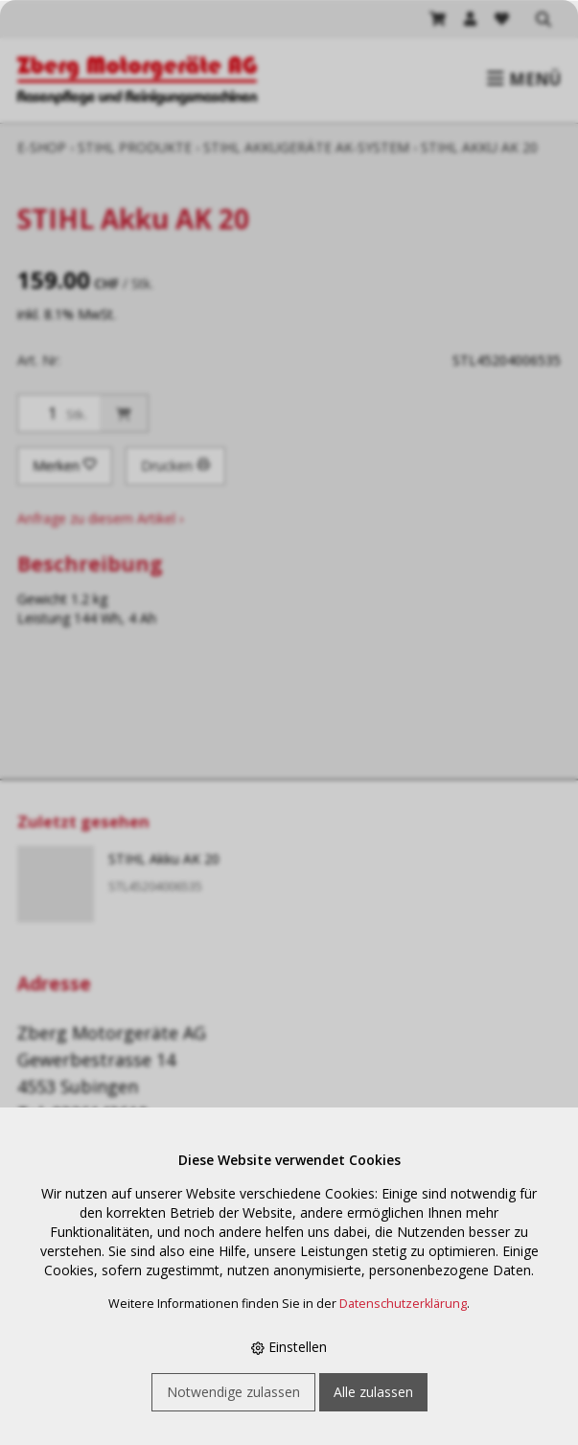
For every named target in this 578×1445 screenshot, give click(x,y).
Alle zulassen (373, 1392)
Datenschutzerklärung (403, 1303)
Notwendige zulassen (233, 1392)
